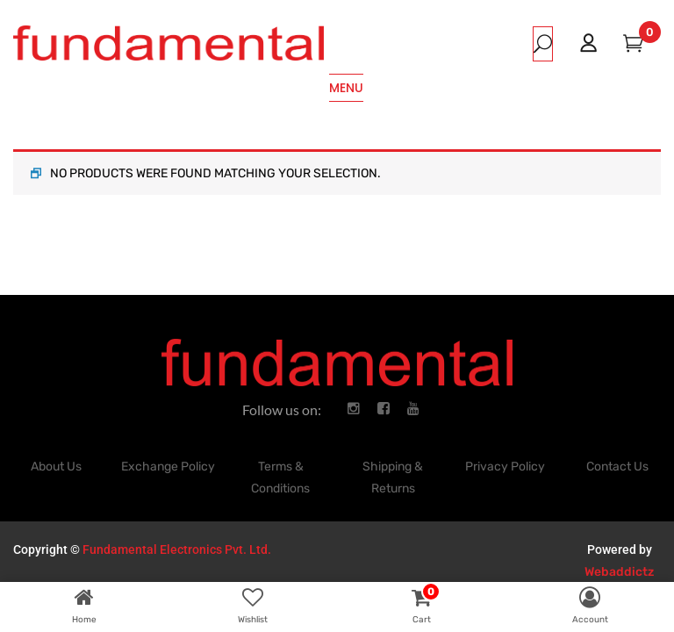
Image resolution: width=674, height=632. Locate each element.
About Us (56, 466)
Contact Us (617, 466)
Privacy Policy (505, 466)
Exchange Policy (168, 466)
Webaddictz (619, 571)
